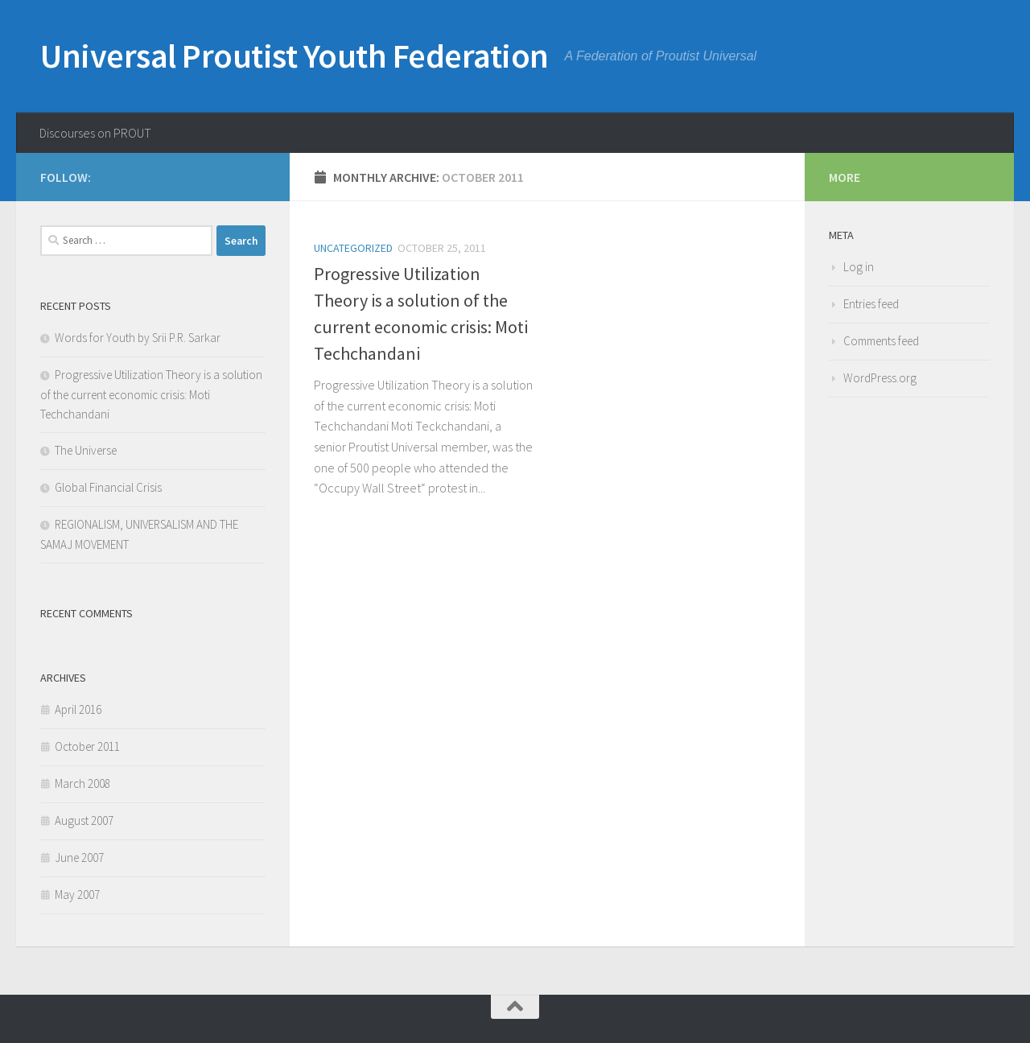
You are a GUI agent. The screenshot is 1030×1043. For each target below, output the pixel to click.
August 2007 (84, 820)
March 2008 (82, 783)
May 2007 (77, 894)
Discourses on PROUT (95, 133)
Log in (858, 266)
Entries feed (871, 303)
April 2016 (78, 709)
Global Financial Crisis (108, 487)
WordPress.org (880, 377)
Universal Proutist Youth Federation (294, 55)
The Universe (86, 450)
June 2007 (79, 857)
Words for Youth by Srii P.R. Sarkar (137, 337)
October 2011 (87, 746)
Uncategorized (353, 248)
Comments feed (881, 340)
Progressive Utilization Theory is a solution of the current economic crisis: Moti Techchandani (151, 394)
